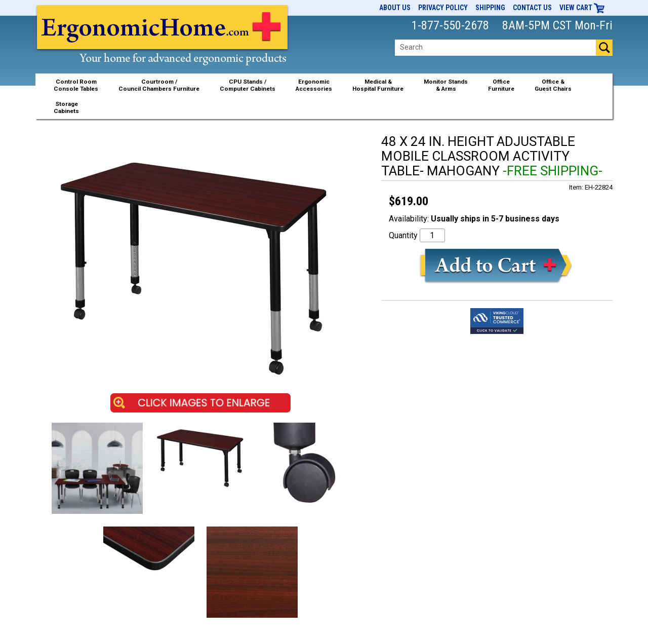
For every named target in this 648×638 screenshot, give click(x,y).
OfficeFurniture (501, 85)
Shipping (490, 8)
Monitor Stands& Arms (446, 85)
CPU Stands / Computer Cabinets (247, 85)
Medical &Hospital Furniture (377, 85)
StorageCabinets (66, 107)
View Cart (582, 8)
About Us (395, 8)
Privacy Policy (443, 8)
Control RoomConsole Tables (76, 85)
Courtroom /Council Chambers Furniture (158, 85)
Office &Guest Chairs (553, 85)
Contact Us (532, 8)
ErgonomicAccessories (314, 85)
